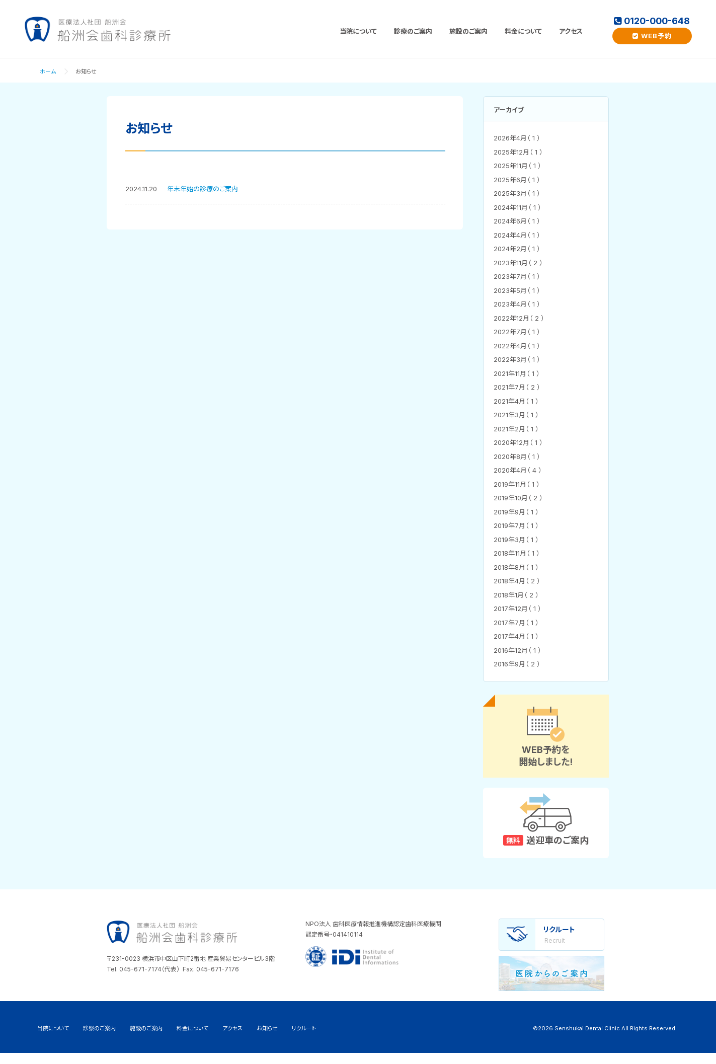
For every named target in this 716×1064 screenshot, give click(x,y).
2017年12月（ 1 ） (517, 608)
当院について (358, 31)
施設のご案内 (468, 31)
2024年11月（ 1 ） (517, 207)
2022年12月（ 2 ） (519, 318)
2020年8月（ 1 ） (517, 456)
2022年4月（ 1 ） (517, 346)
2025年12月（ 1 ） (518, 152)
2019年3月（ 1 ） (516, 540)
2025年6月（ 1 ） (517, 180)
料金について (523, 31)
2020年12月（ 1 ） (518, 442)
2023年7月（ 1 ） (517, 276)
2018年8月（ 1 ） (516, 567)
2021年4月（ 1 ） (516, 401)
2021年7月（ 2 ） (517, 387)
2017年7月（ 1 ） (516, 623)
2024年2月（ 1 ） (517, 249)
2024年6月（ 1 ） (517, 221)
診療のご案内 (413, 31)
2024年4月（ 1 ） (517, 235)
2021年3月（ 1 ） (516, 415)
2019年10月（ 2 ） (518, 498)
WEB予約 (652, 36)
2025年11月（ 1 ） (517, 166)
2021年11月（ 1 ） (517, 373)
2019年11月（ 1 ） (517, 484)
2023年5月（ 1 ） (517, 290)
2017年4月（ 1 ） (516, 636)
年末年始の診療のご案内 (202, 189)
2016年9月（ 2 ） (517, 664)
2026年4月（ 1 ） (517, 138)
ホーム (48, 71)
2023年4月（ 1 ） (517, 304)
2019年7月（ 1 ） (516, 525)
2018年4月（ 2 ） (517, 581)
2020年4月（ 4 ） (518, 470)
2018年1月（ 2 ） (516, 595)
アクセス (571, 31)
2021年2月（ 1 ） (516, 429)
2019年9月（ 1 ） (516, 512)
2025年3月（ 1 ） (517, 193)
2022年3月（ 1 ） (517, 359)
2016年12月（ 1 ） (517, 650)
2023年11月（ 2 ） (518, 263)
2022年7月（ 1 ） (517, 332)
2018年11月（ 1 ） (517, 553)
